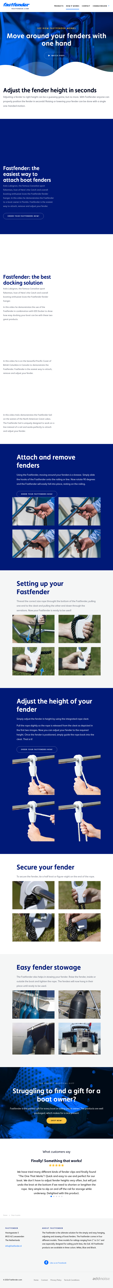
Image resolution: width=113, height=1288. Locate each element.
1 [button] (51, 1196)
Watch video (56, 55)
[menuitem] (59, 6)
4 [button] (59, 1196)
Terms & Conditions (71, 1280)
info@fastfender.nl (13, 1246)
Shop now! (56, 1121)
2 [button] (54, 1196)
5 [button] (61, 1196)
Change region (100, 6)
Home (36, 1280)
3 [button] (56, 1196)
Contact (86, 6)
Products (58, 6)
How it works (72, 6)
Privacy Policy (56, 1280)
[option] (56, 39)
